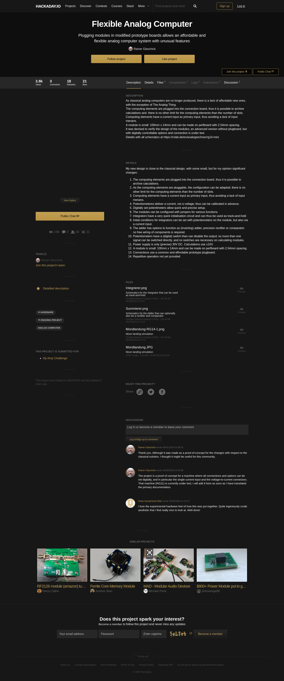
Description (133, 82)
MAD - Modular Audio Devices (167, 586)
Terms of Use (128, 665)
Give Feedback (108, 665)
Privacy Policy (146, 665)
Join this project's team (50, 265)
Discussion (232, 82)
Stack (130, 6)
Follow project (116, 59)
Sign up (224, 6)
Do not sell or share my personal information (200, 665)
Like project (169, 59)
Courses (116, 6)
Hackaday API (165, 665)
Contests (101, 6)
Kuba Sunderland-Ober (150, 501)
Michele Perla (154, 591)
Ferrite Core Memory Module (113, 586)
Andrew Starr (101, 591)
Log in (241, 6)
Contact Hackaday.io (85, 665)
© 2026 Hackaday (142, 672)
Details (149, 82)
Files (161, 82)
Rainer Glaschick (142, 49)
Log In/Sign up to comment (144, 439)
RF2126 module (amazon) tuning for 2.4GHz (72, 586)
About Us (65, 665)
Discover (85, 6)
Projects (70, 6)
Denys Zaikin (48, 591)
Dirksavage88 (208, 591)
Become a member (110, 624)
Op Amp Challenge (55, 358)
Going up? (142, 657)
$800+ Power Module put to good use (227, 586)
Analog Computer (49, 328)
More (144, 6)
